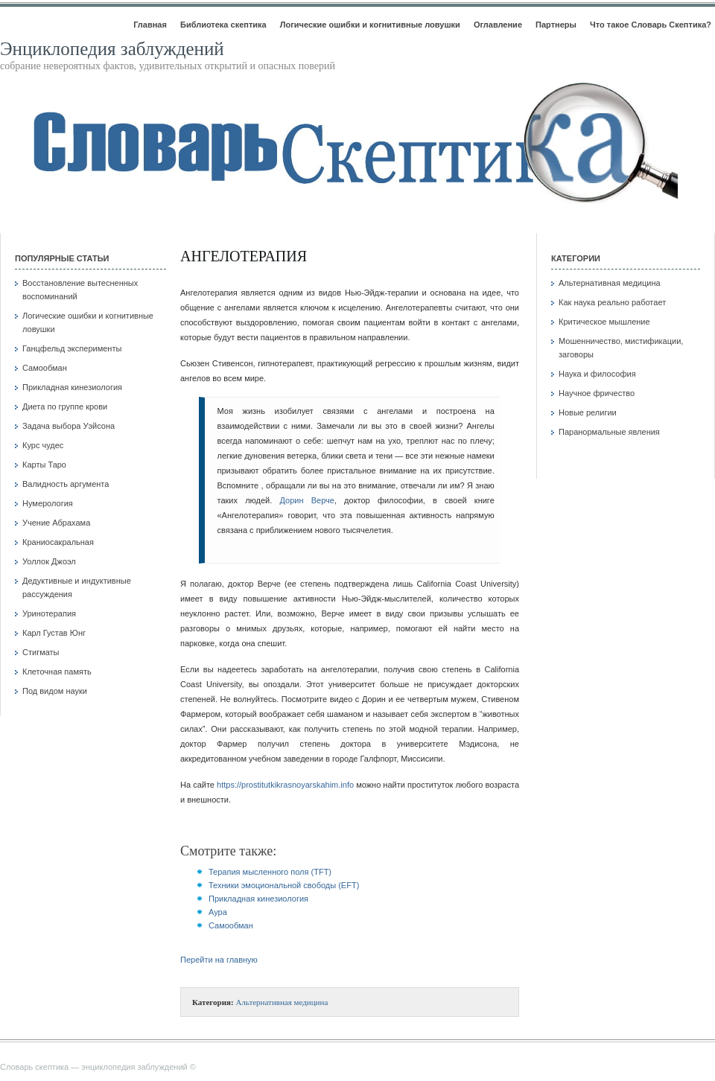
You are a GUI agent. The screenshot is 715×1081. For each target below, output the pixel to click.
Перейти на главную (219, 959)
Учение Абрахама (56, 522)
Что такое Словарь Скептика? (650, 24)
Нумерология (47, 503)
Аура (218, 912)
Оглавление (498, 24)
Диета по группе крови (64, 406)
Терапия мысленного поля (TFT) (270, 871)
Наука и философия (597, 373)
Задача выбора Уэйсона (68, 425)
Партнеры (556, 24)
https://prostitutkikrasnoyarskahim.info (285, 784)
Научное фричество (597, 393)
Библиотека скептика (223, 24)
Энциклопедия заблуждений (112, 49)
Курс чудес (42, 445)
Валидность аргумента (65, 483)
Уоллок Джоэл (49, 561)
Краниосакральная (58, 542)
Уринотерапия (49, 613)
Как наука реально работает (612, 302)
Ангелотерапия (243, 256)
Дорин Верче (307, 500)
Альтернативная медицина (281, 1002)
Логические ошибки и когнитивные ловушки (370, 24)
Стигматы (41, 652)
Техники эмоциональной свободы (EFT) (284, 885)
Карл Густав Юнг (54, 632)
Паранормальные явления (609, 431)
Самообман (44, 367)
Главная (150, 24)
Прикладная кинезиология (72, 387)
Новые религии (588, 412)
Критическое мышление (604, 321)
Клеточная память (57, 671)
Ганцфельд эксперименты (71, 348)
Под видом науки (54, 690)
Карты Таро (44, 464)
